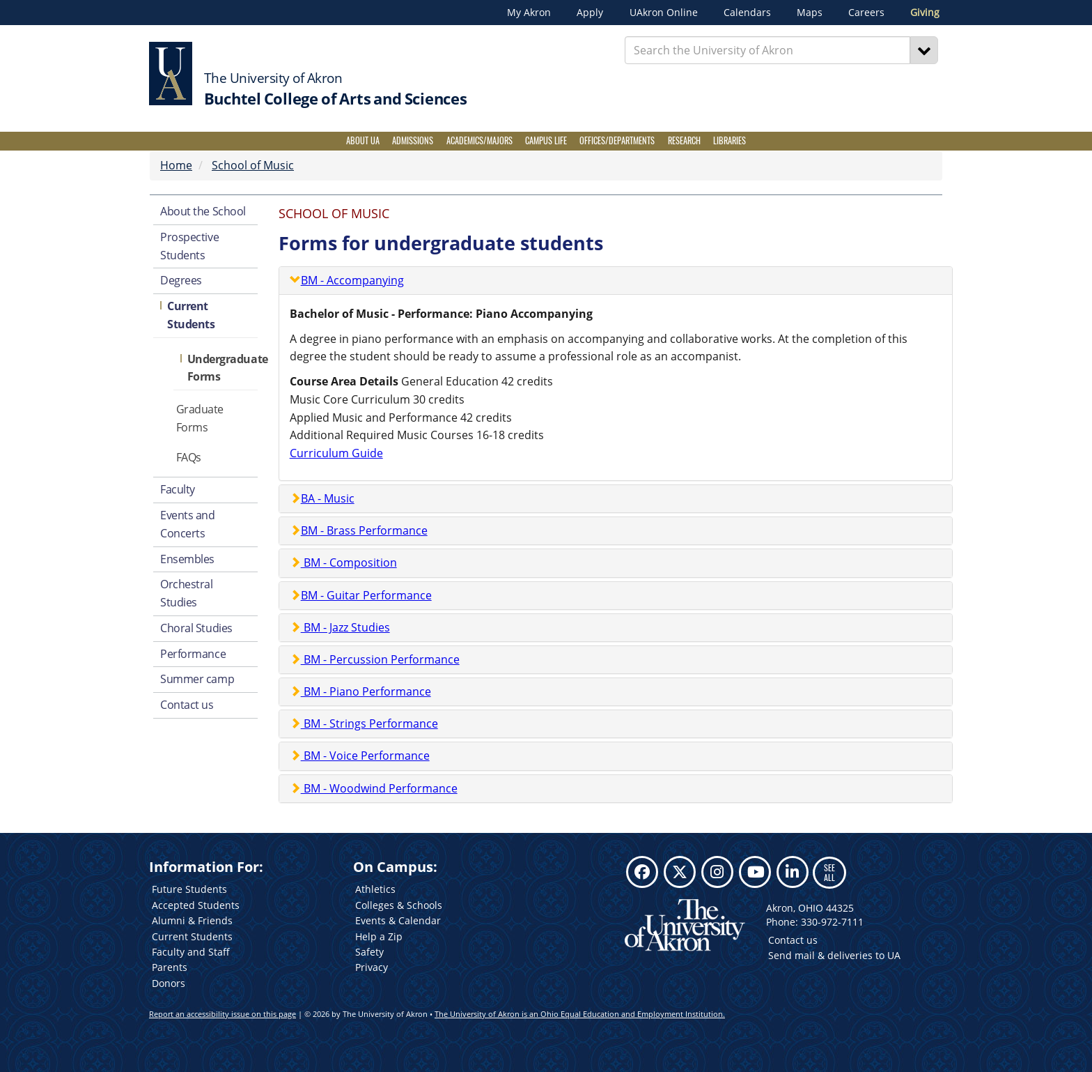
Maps (809, 12)
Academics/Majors (479, 140)
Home (176, 165)
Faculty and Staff (191, 951)
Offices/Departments (617, 140)
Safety (369, 951)
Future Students (189, 889)
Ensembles (187, 559)
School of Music (253, 165)
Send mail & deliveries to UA (834, 955)
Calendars (747, 12)
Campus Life (546, 140)
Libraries (729, 140)
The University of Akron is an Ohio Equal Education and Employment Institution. (580, 1014)
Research (684, 140)
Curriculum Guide (336, 453)
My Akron (529, 12)
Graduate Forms (200, 418)
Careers (866, 12)
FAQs (188, 457)
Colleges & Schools (398, 905)
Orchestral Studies (186, 593)
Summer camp (197, 679)
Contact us (187, 704)
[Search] (924, 50)
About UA (363, 140)
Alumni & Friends (192, 920)
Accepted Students (196, 905)
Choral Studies (196, 628)
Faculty (177, 489)
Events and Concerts (187, 524)
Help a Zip (379, 936)
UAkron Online (664, 12)
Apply (590, 12)
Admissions (412, 140)
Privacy (371, 967)
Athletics (375, 889)
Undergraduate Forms (222, 368)
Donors (168, 983)
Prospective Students (189, 246)
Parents (169, 967)
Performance (193, 653)
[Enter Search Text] (768, 50)
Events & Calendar (398, 920)
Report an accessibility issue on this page (222, 1014)
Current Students (190, 315)
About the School (203, 211)
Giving (924, 12)
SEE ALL (829, 872)
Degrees (181, 280)
